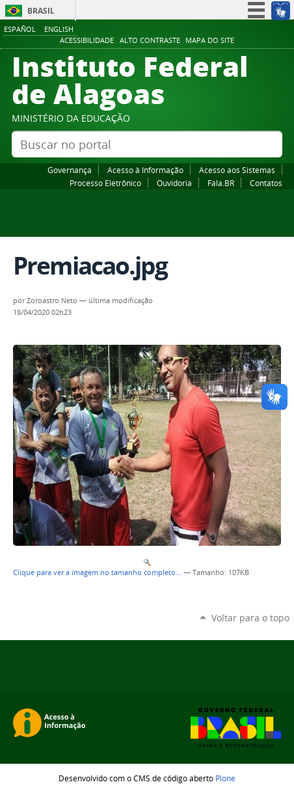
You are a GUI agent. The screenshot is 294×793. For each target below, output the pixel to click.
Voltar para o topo (250, 618)
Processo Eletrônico (105, 183)
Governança (69, 170)
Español (20, 29)
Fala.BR (220, 183)
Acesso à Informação (145, 170)
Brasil (41, 10)
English (59, 29)
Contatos (266, 183)
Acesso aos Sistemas (237, 170)
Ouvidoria (174, 183)
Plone (225, 778)
